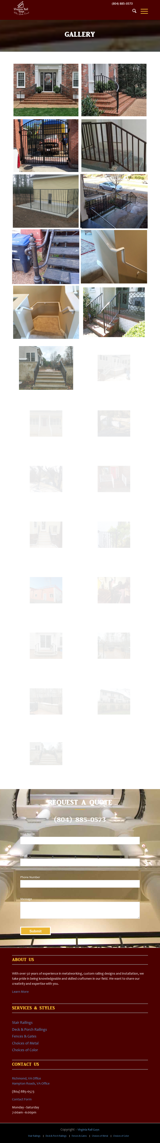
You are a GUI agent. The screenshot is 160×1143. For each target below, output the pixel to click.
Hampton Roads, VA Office (31, 1083)
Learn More (20, 992)
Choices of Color (25, 1050)
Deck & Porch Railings (29, 1029)
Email (23, 855)
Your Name (27, 834)
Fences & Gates (24, 1036)
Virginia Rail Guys (88, 1129)
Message (26, 899)
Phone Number (30, 877)
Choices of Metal (25, 1043)
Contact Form (22, 1099)
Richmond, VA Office (26, 1078)
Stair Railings (22, 1022)
